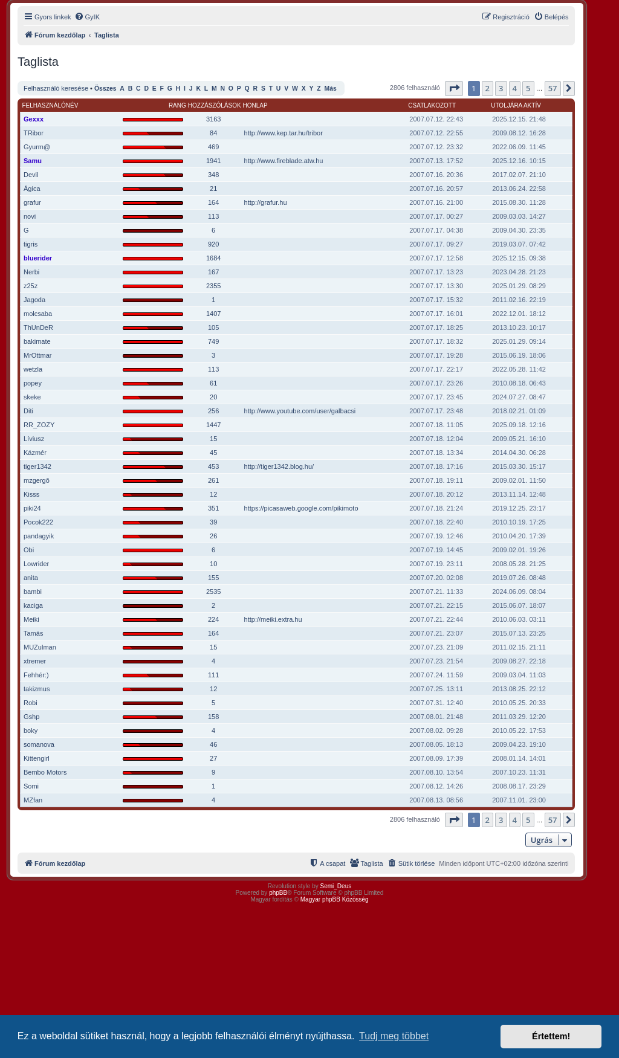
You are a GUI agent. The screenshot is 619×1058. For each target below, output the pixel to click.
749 (213, 341)
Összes (105, 88)
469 (213, 146)
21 (213, 188)
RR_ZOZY (39, 424)
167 (213, 272)
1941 (213, 160)
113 (213, 216)
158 (213, 716)
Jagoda (34, 299)
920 (213, 244)
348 (213, 174)
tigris (30, 244)
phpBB (278, 892)
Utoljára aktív (516, 105)
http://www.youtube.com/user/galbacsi (300, 410)
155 (213, 577)
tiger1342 (37, 466)
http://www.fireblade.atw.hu (283, 160)
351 (213, 508)
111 (213, 675)
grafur (32, 202)
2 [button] (487, 88)
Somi (31, 786)
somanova (39, 744)
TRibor (34, 133)
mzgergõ (37, 480)
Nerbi (31, 272)
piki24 (32, 508)
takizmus (37, 688)
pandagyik (39, 536)
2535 (213, 591)
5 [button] (528, 88)
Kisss (31, 494)
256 (213, 410)
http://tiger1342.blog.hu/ (279, 466)
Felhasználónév (50, 105)
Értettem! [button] (551, 1036)
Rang (177, 105)
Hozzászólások (214, 105)
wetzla (33, 369)
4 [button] (515, 88)
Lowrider (36, 563)
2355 (213, 285)
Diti (28, 410)
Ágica (32, 188)
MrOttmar (37, 355)
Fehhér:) (36, 675)
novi (30, 216)
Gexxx (34, 119)
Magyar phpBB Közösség (334, 899)
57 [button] (552, 88)
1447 (213, 424)
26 (213, 536)
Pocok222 (38, 522)
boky (30, 730)
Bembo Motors (45, 772)
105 (213, 327)
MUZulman (40, 647)
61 (213, 383)
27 (213, 758)
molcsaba (38, 313)
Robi (30, 702)
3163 (213, 119)
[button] (454, 88)
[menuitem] (87, 17)
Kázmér (35, 452)
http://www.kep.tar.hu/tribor (283, 133)
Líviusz (34, 438)
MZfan (33, 800)
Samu (33, 160)
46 (213, 744)
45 (213, 452)
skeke (32, 397)
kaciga (33, 605)
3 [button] (501, 88)
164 (213, 202)
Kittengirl (37, 758)
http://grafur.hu (265, 202)
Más (330, 88)
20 (213, 397)
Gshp (31, 716)
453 (213, 466)
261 (213, 480)
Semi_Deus (336, 886)
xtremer (35, 661)
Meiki (31, 619)
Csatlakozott (432, 105)
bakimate (37, 341)
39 (213, 522)
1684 (213, 258)
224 (213, 619)
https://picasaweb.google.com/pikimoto (301, 508)
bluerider (38, 258)
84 (213, 133)
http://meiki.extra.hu (273, 619)
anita (31, 577)
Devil (31, 174)
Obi (29, 549)
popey (33, 383)
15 (213, 438)
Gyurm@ (37, 146)
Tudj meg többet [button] (394, 1036)
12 (213, 494)
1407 (213, 313)
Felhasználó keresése (56, 88)
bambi (33, 591)
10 (213, 563)
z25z (30, 285)
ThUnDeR (38, 327)
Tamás (33, 633)
